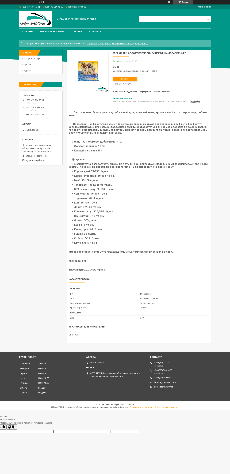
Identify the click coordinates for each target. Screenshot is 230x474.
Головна (27, 31)
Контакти (95, 31)
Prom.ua (130, 404)
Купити (124, 79)
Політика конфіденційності (167, 407)
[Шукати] (207, 19)
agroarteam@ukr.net (35, 160)
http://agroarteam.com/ (36, 156)
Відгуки (27, 70)
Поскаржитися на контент (141, 407)
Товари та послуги (52, 31)
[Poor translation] (12, 427)
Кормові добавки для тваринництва (66, 43)
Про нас (78, 31)
